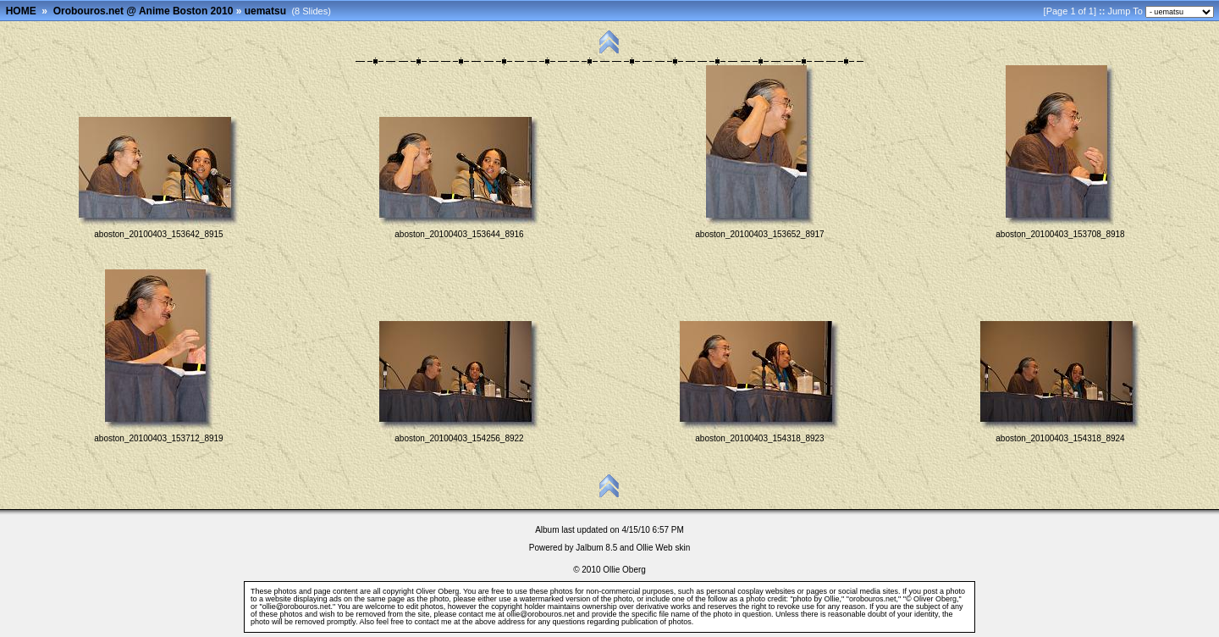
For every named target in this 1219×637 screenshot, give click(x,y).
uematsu (265, 11)
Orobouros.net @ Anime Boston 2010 (143, 11)
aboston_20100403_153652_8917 (759, 234)
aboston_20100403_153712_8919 (158, 438)
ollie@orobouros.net (540, 614)
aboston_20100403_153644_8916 (458, 234)
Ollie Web (655, 547)
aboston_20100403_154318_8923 (759, 438)
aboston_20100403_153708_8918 (1060, 234)
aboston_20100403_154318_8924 (1060, 438)
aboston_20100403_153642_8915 (158, 234)
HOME (21, 11)
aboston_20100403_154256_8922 (458, 438)
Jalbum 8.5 (596, 547)
